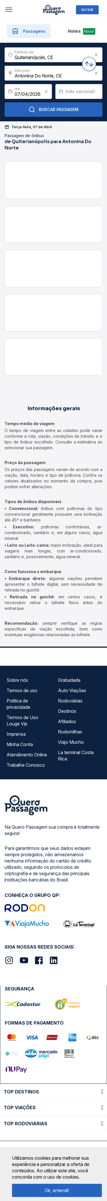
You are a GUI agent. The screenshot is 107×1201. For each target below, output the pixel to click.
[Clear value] (46, 91)
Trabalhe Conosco (26, 765)
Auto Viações (72, 690)
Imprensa (16, 734)
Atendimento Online (27, 755)
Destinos (67, 711)
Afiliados (67, 721)
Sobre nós (17, 680)
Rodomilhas (70, 732)
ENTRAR (87, 9)
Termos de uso (22, 690)
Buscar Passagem (53, 109)
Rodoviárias (70, 701)
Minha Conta (20, 744)
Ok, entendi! (57, 1190)
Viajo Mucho (71, 742)
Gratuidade (69, 680)
